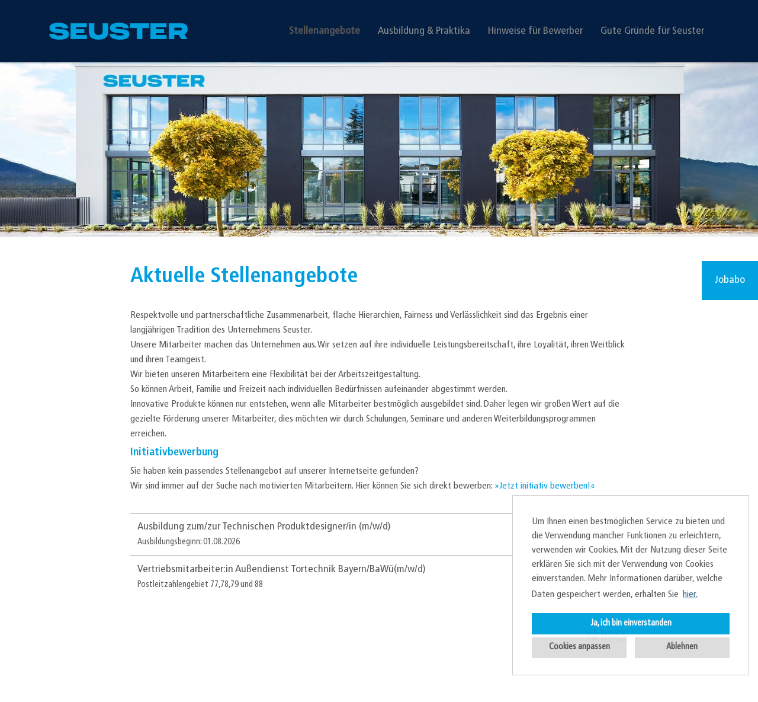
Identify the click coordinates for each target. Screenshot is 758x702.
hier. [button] (690, 594)
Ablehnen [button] (682, 647)
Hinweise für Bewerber (535, 31)
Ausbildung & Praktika (424, 31)
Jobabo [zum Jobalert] (730, 280)
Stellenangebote (324, 31)
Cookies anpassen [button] (579, 647)
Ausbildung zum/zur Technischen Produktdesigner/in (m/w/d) (264, 526)
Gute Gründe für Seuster (652, 31)
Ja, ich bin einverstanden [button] (631, 623)
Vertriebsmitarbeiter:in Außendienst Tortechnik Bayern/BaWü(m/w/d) (281, 569)
